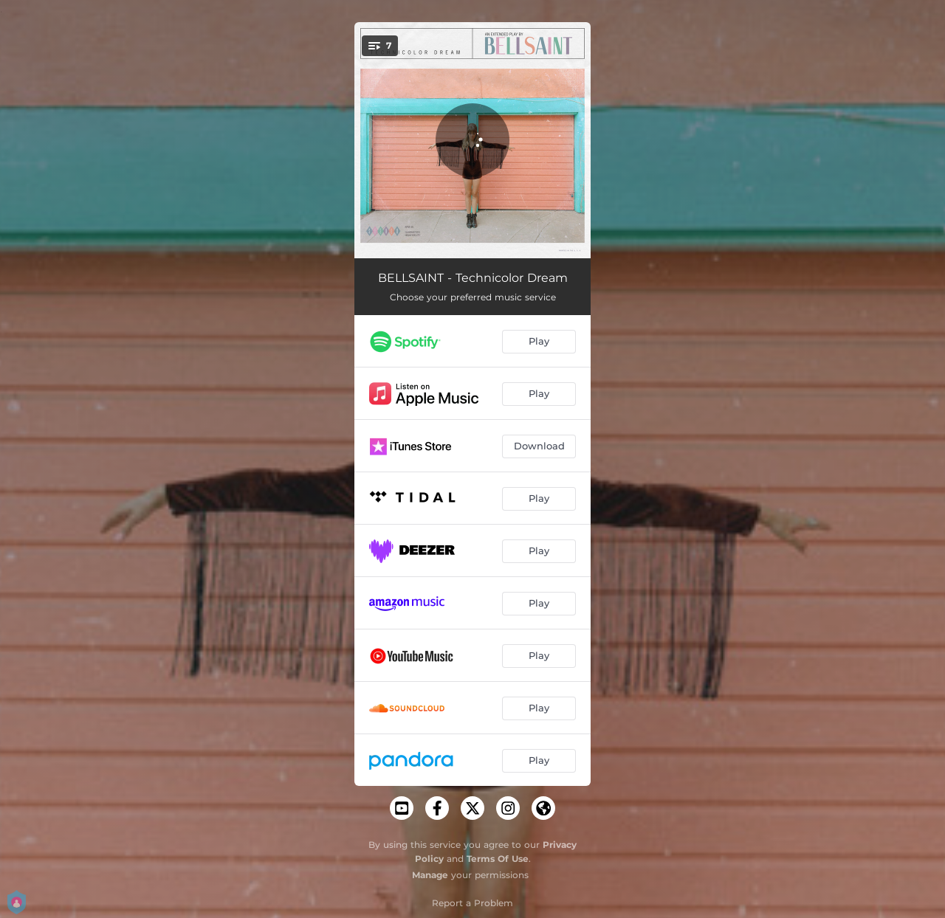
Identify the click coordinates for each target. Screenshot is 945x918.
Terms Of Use (498, 858)
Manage (430, 874)
